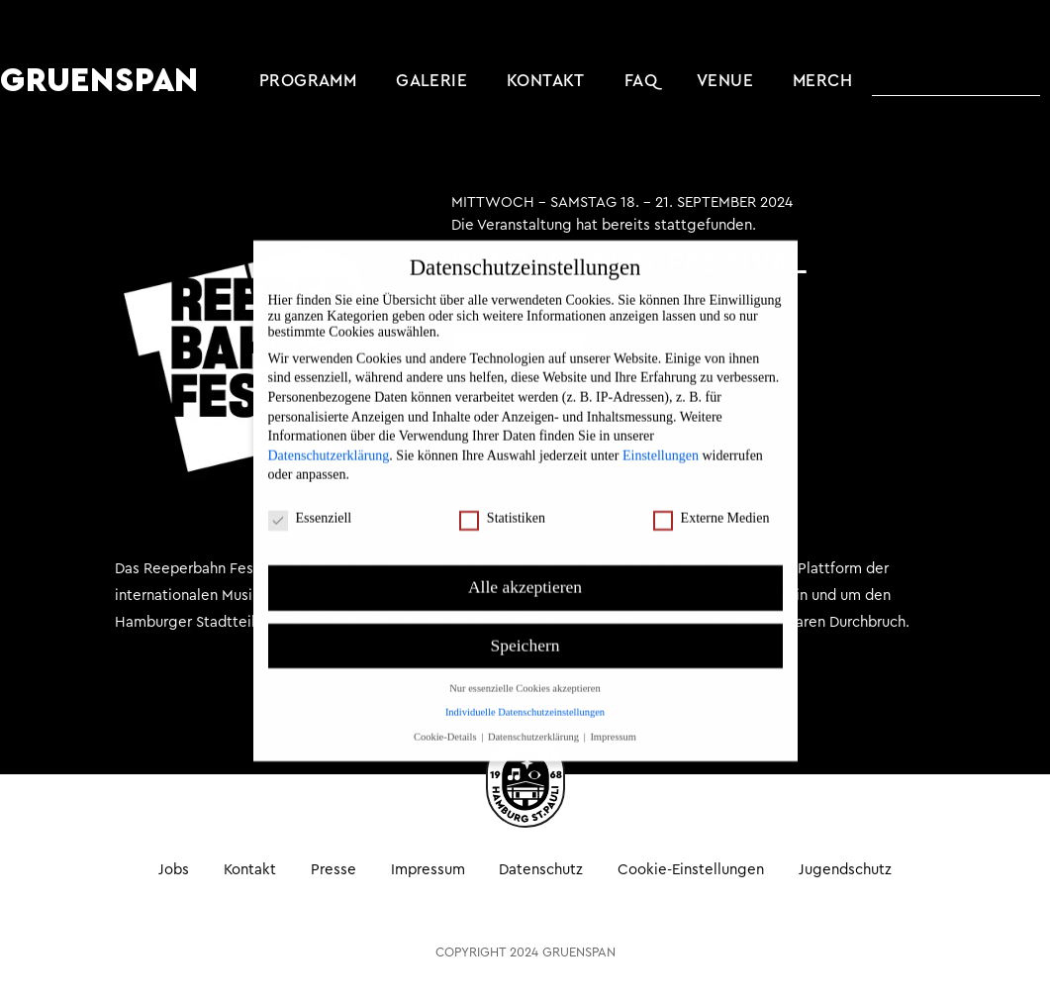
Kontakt (546, 80)
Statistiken (502, 498)
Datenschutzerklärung (329, 435)
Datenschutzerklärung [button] (535, 716)
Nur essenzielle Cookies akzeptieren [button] (524, 667)
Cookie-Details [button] (446, 716)
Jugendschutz (846, 869)
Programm (307, 80)
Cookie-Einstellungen (692, 869)
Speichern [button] (525, 625)
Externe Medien (711, 498)
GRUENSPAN (99, 81)
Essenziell (310, 498)
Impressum (428, 869)
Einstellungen (660, 435)
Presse (333, 869)
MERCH (822, 80)
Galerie (431, 80)
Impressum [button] (613, 716)
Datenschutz (542, 869)
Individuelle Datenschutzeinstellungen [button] (525, 691)
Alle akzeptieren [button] (525, 566)
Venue (725, 80)
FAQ (640, 80)
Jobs (172, 869)
